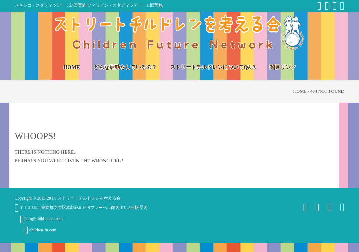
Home (299, 91)
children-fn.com (40, 229)
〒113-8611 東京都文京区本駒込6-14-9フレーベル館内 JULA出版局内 (81, 207)
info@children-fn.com (41, 218)
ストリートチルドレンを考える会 (89, 198)
